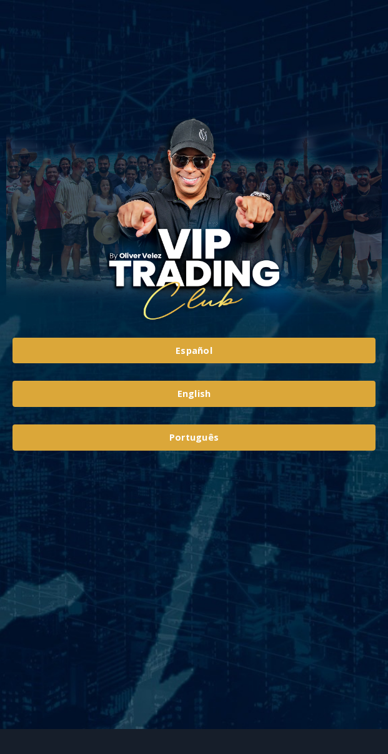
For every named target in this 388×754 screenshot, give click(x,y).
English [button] (194, 393)
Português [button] (194, 437)
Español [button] (194, 350)
